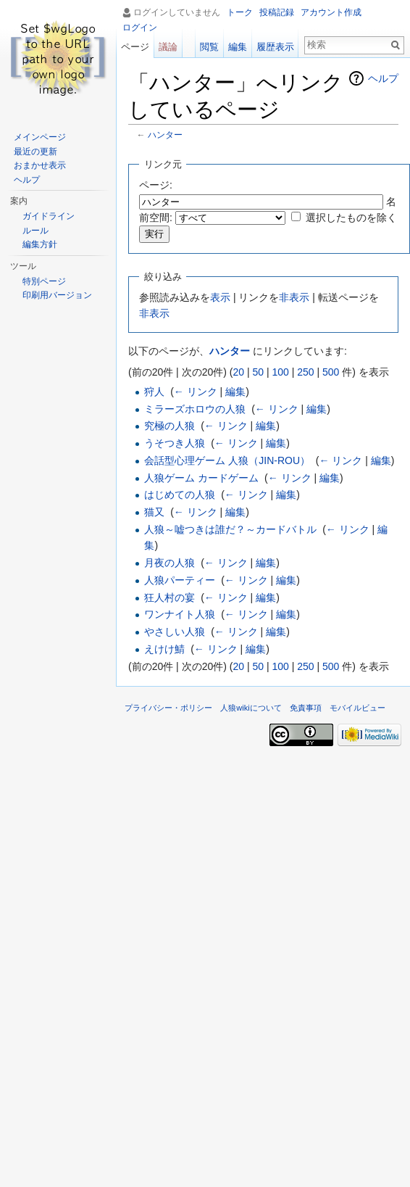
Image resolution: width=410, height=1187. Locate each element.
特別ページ (44, 281)
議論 (168, 46)
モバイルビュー (357, 707)
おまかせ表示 (40, 165)
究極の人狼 (169, 425)
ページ (135, 46)
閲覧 (209, 46)
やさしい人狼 (174, 631)
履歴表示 (275, 46)
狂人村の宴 (169, 597)
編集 (235, 391)
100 (280, 372)
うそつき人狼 (174, 443)
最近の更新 (35, 151)
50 (258, 372)
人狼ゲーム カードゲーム (201, 478)
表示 (220, 297)
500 (330, 372)
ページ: (155, 185)
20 (238, 372)
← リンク (195, 391)
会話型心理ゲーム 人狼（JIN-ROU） (227, 460)
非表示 (294, 297)
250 (305, 372)
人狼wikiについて (251, 707)
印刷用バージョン (57, 295)
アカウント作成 (331, 12)
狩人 (154, 391)
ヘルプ (383, 78)
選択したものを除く (351, 217)
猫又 (154, 512)
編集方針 (39, 244)
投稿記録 (276, 12)
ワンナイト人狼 (179, 614)
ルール (35, 231)
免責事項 (306, 707)
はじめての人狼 (179, 494)
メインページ (40, 137)
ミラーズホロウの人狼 (195, 409)
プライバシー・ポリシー (168, 707)
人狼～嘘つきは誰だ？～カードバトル (230, 529)
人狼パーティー (179, 580)
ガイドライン (48, 216)
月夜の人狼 (169, 562)
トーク (240, 12)
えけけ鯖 (164, 649)
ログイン (139, 27)
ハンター (165, 134)
